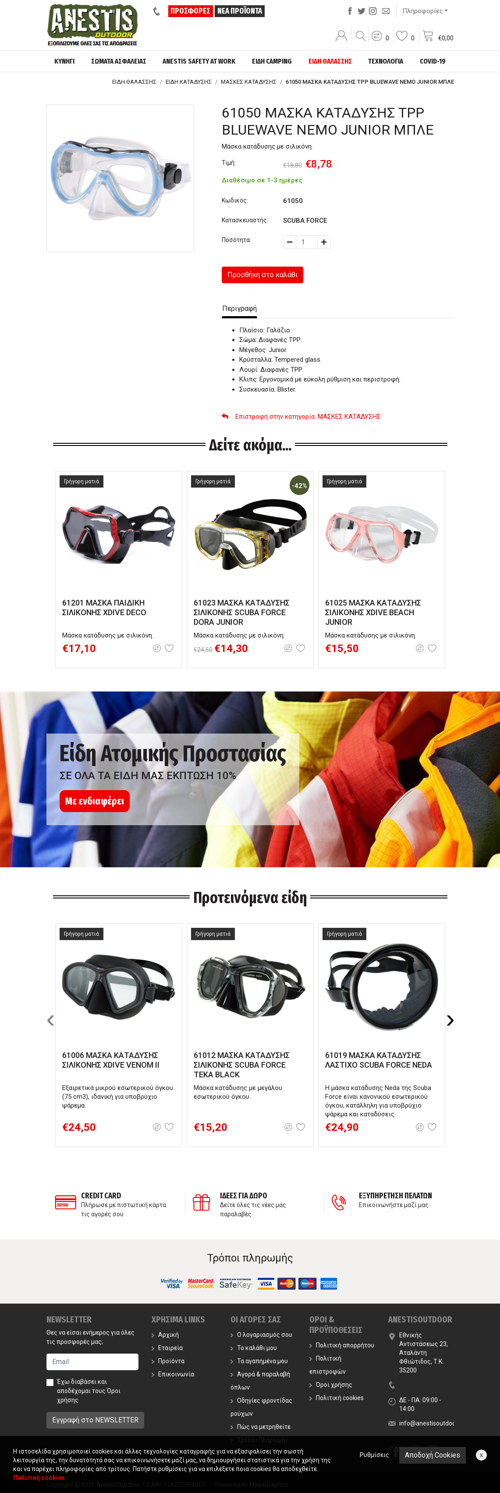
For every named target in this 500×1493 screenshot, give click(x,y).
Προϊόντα (168, 1361)
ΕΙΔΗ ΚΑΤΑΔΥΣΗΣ (189, 81)
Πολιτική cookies (336, 1397)
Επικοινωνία (173, 1374)
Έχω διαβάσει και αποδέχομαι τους (89, 1391)
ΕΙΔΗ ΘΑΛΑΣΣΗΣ (134, 81)
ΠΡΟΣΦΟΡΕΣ (190, 11)
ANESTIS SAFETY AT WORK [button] (199, 61)
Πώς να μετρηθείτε (260, 1426)
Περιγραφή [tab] (239, 308)
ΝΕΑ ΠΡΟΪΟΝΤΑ (239, 11)
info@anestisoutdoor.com (435, 1423)
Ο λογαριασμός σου (261, 1334)
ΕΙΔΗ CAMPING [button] (272, 61)
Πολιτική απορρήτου (341, 1345)
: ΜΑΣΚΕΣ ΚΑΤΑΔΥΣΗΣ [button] (301, 416)
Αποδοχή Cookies (432, 1455)
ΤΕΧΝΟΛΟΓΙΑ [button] (385, 61)
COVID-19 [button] (433, 61)
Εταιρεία (167, 1347)
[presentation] (50, 1018)
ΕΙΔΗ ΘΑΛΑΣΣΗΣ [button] (330, 61)
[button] (380, 42)
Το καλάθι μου (253, 1347)
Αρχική (165, 1334)
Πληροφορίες (422, 11)
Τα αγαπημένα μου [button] (259, 1361)
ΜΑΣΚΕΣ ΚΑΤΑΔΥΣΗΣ (249, 81)
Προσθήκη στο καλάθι (262, 275)
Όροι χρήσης (330, 1384)
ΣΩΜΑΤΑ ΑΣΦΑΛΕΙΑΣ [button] (118, 61)
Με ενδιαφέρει (94, 801)
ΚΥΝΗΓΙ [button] (64, 61)
